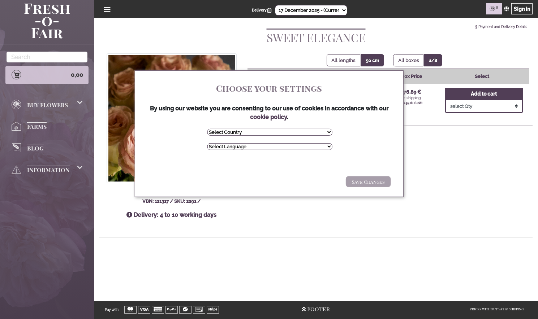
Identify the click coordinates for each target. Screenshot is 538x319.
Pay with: (112, 310)
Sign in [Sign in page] (522, 9)
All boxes (408, 60)
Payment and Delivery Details (502, 27)
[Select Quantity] (484, 106)
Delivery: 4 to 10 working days (171, 214)
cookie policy (268, 117)
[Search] (47, 57)
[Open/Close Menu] (106, 9)
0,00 (47, 75)
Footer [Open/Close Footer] (316, 309)
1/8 (433, 60)
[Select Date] (311, 10)
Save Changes (368, 182)
